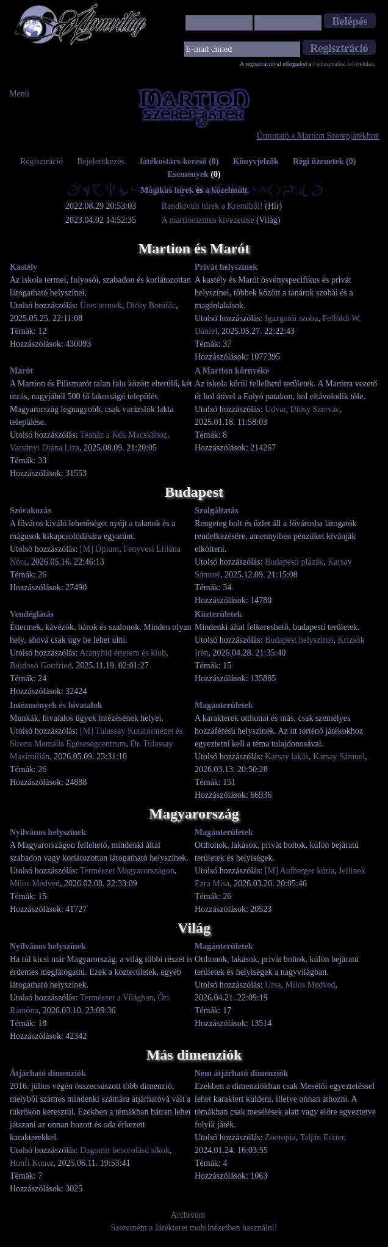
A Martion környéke (232, 370)
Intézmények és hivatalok (56, 705)
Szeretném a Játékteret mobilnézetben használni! (194, 1227)
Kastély (23, 267)
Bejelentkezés (100, 161)
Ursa (273, 984)
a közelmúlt (226, 190)
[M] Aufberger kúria (299, 870)
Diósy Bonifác (151, 305)
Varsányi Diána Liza (44, 447)
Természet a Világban (117, 997)
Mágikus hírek (166, 190)
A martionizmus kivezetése (208, 220)
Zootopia (280, 1137)
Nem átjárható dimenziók (241, 1073)
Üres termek (101, 305)
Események (194, 174)
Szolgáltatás (217, 510)
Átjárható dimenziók (48, 1073)
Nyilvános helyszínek (48, 832)
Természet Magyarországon (127, 870)
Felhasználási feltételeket (344, 63)
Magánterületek (224, 705)
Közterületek (218, 614)
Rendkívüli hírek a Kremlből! (213, 206)
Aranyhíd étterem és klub (122, 652)
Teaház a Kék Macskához (123, 434)
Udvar (275, 409)
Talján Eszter (322, 1137)
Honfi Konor (31, 1163)
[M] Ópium (99, 549)
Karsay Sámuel (339, 756)
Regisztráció (41, 161)
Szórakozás (30, 510)
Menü (19, 93)
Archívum (188, 1215)
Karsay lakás (287, 756)
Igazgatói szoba (291, 318)
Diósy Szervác (315, 409)
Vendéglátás (32, 614)
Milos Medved (35, 883)
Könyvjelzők (255, 161)
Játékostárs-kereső (178, 161)
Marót (21, 370)
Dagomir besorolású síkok (125, 1150)
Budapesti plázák (294, 561)
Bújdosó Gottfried (41, 665)
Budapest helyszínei (299, 640)
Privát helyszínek (226, 267)
